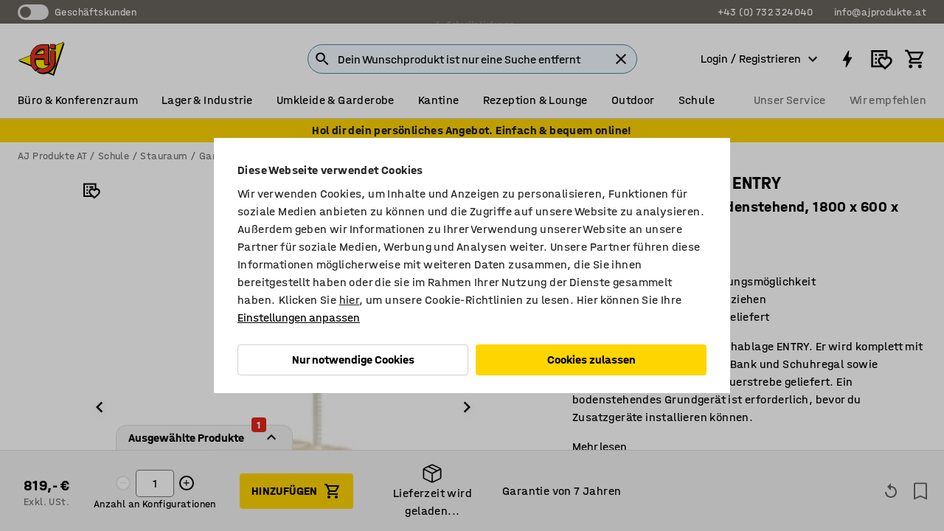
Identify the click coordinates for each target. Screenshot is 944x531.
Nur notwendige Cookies (353, 360)
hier (349, 300)
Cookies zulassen (591, 360)
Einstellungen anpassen (298, 317)
